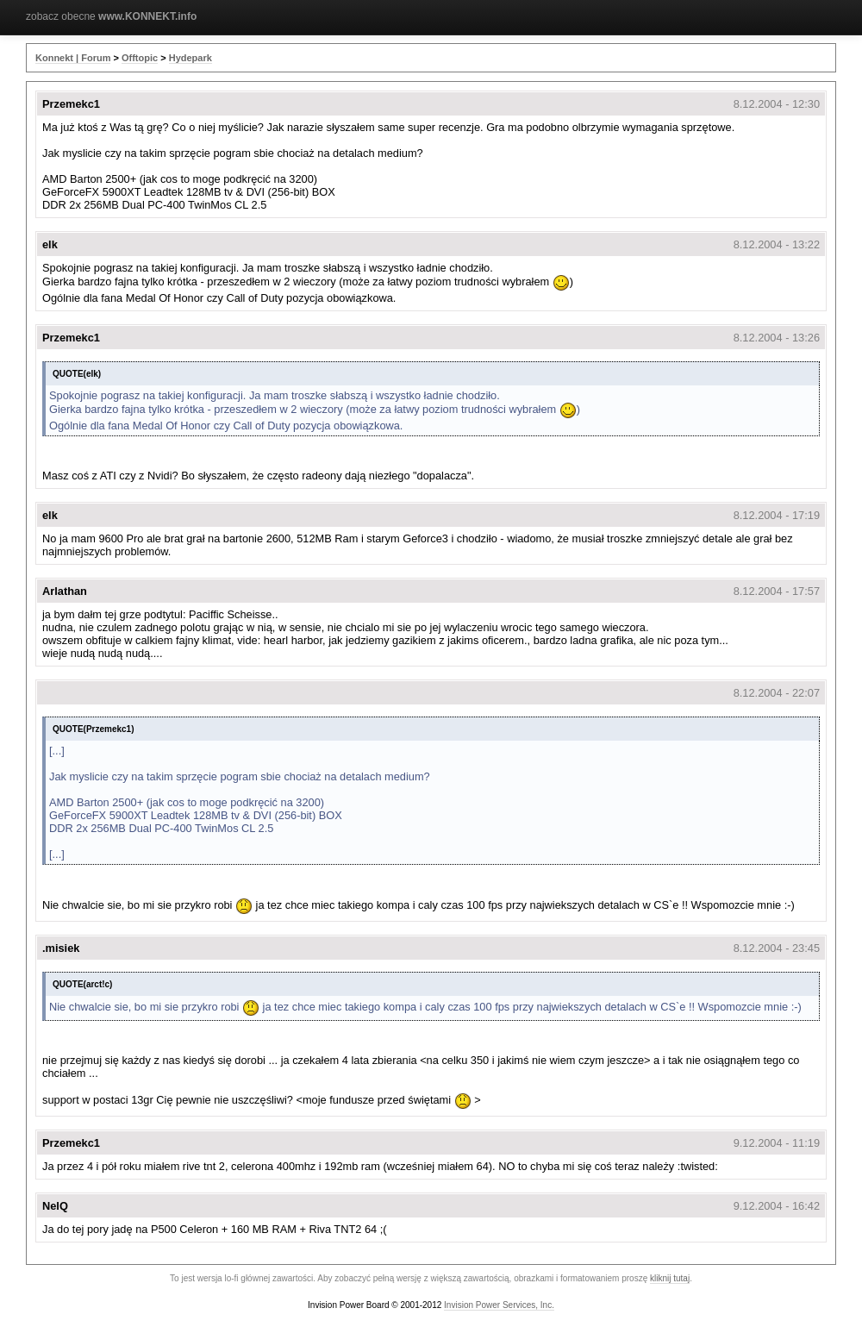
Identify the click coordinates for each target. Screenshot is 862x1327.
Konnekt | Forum (72, 58)
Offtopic (140, 58)
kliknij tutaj (670, 1278)
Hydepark (190, 58)
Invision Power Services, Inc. (499, 1305)
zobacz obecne (111, 16)
